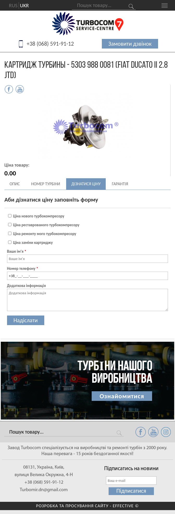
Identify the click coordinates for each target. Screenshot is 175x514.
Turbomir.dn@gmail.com (44, 490)
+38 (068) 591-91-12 (50, 43)
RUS (13, 5)
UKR (24, 5)
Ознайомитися (121, 396)
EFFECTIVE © (126, 506)
